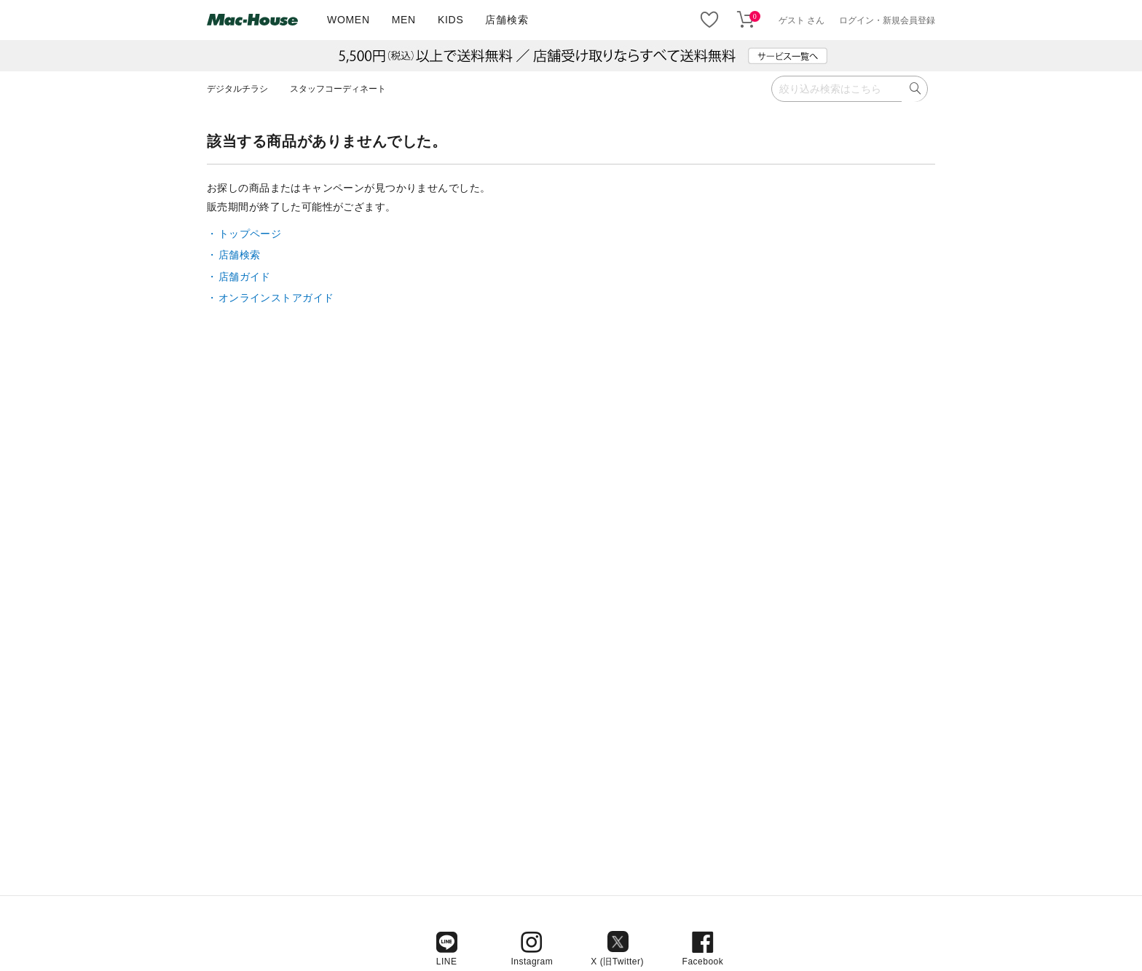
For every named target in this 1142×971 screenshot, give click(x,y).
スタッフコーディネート (338, 89)
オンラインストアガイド (276, 298)
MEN (404, 19)
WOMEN (348, 19)
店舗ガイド (244, 276)
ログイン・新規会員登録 (887, 20)
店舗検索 (506, 19)
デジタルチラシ (237, 89)
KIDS (450, 19)
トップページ (250, 233)
